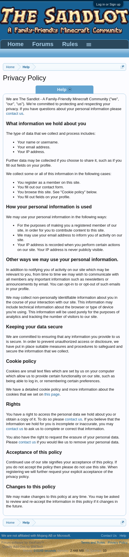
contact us (14, 113)
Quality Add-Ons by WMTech (22, 546)
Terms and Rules (93, 542)
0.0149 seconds (45, 550)
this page (52, 394)
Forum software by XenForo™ (22, 542)
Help (122, 535)
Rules (70, 44)
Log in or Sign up (108, 4)
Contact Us (109, 535)
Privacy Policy (118, 542)
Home (16, 44)
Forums (43, 44)
